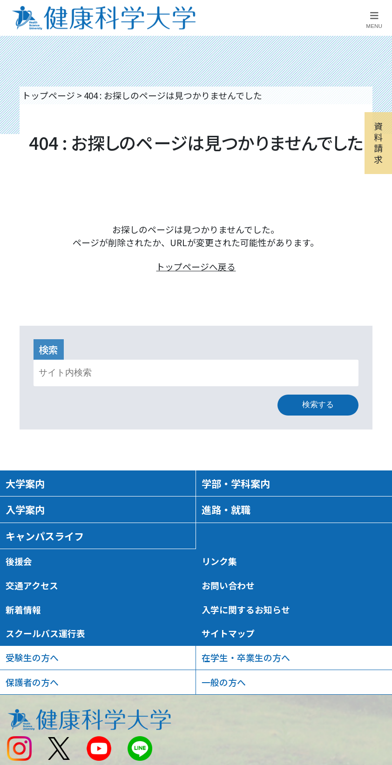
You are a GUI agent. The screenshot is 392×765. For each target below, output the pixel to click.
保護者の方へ (32, 682)
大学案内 (25, 483)
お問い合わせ (228, 585)
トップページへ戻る (196, 266)
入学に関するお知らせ (246, 609)
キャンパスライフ (45, 536)
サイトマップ (228, 633)
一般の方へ (224, 682)
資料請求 (378, 142)
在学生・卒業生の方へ (246, 657)
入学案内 (25, 509)
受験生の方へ (32, 657)
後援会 (19, 561)
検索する (318, 404)
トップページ (48, 95)
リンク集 (219, 561)
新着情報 (23, 609)
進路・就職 (226, 509)
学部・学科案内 (236, 483)
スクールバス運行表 (45, 633)
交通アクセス (32, 585)
